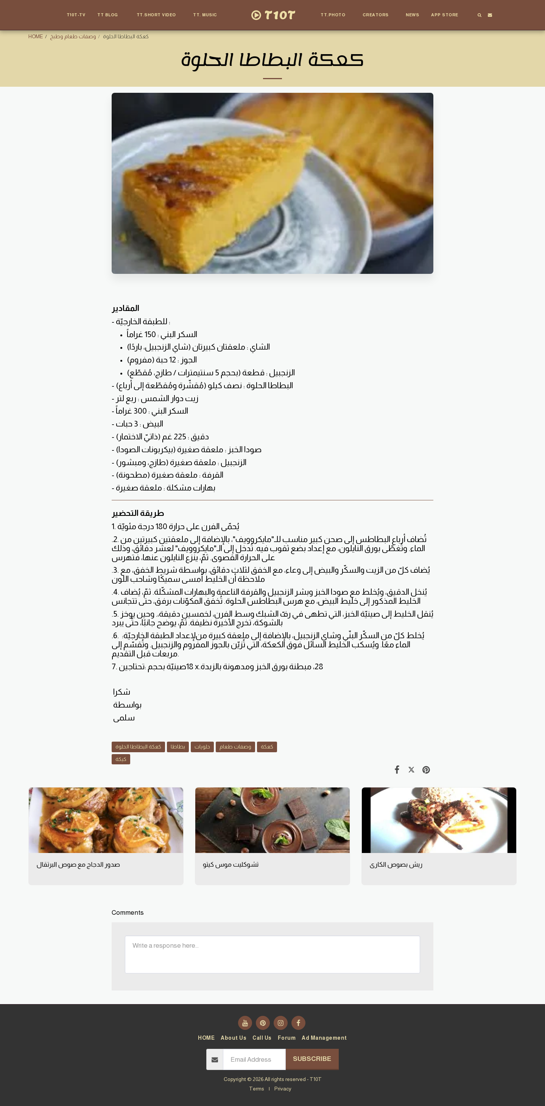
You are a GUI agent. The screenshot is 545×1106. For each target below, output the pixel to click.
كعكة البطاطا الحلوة (138, 747)
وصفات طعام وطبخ (73, 36)
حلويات (202, 747)
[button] (111, 15)
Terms (256, 1089)
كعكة (267, 747)
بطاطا (178, 747)
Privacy (282, 1089)
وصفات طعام (235, 747)
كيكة (120, 759)
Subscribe (312, 1058)
